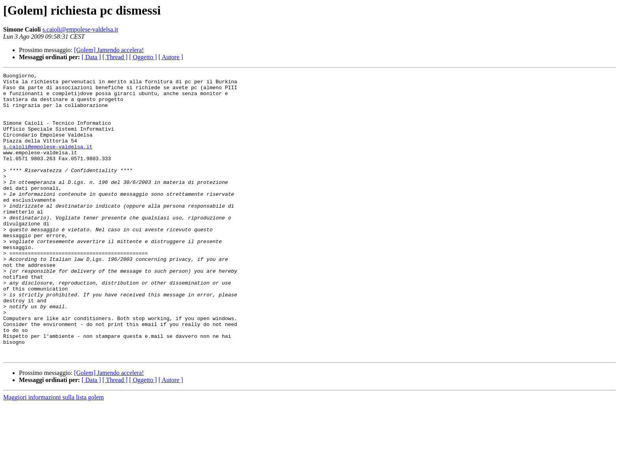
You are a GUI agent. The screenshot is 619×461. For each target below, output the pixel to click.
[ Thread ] (115, 57)
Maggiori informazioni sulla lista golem (53, 454)
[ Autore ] (170, 57)
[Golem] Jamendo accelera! (109, 50)
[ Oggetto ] (143, 57)
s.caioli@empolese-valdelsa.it (80, 29)
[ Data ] (91, 57)
